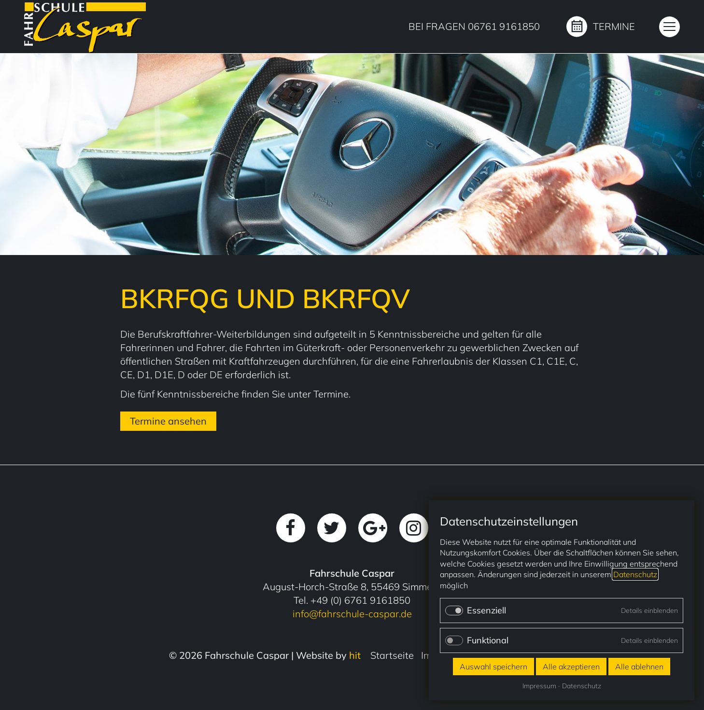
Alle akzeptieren (571, 666)
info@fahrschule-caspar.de (352, 614)
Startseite (392, 655)
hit (355, 655)
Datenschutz (635, 574)
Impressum (539, 685)
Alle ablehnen (639, 666)
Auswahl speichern (493, 666)
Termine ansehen (168, 421)
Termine (614, 26)
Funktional (487, 640)
